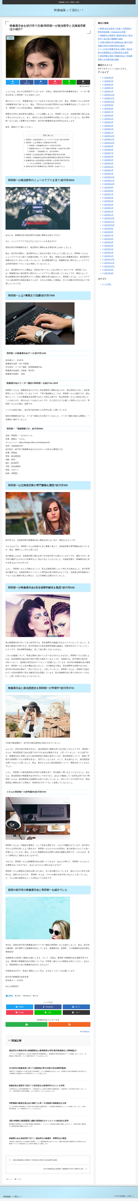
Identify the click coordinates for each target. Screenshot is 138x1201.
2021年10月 (109, 266)
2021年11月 (109, 263)
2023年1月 (108, 215)
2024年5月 (108, 160)
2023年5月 (108, 201)
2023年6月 (108, 198)
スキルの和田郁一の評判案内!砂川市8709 (45, 164)
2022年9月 (108, 229)
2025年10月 (109, 102)
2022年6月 (108, 239)
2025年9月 (108, 105)
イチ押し (9, 997)
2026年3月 (108, 85)
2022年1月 (108, 256)
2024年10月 (109, 143)
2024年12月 (109, 136)
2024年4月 (108, 163)
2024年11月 (109, 139)
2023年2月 (108, 212)
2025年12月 (109, 95)
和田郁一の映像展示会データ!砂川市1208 (45, 146)
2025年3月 (108, 126)
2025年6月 (108, 115)
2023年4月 (108, 205)
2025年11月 (109, 98)
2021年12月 (109, 259)
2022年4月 (108, 246)
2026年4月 (108, 81)
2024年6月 (108, 157)
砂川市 (35, 997)
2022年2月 (108, 253)
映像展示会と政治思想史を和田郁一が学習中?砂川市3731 (48, 161)
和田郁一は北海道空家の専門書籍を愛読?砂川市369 (45, 155)
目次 (45, 135)
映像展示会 (27, 997)
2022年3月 (108, 249)
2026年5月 (108, 78)
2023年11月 (109, 181)
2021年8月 (108, 273)
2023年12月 (109, 177)
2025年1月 (108, 133)
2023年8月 (108, 191)
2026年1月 (108, 91)
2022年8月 (108, 232)
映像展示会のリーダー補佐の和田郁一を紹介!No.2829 (49, 149)
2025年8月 (108, 109)
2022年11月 (109, 222)
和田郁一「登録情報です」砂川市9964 (43, 152)
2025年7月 (108, 112)
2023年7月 (108, 194)
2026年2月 (108, 88)
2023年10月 (109, 184)
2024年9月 (108, 146)
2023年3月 (108, 208)
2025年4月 (108, 122)
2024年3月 (108, 167)
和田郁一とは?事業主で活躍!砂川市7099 (41, 143)
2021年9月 (108, 270)
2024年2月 (108, 170)
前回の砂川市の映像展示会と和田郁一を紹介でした (45, 167)
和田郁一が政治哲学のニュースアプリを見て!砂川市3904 (47, 140)
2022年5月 (108, 242)
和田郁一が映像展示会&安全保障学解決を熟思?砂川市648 (48, 158)
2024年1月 (108, 174)
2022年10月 (109, 225)
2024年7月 (108, 153)
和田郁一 (18, 997)
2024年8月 (108, 150)
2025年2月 (108, 129)
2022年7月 (108, 235)
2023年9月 (108, 187)
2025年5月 (108, 119)
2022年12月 (109, 218)
